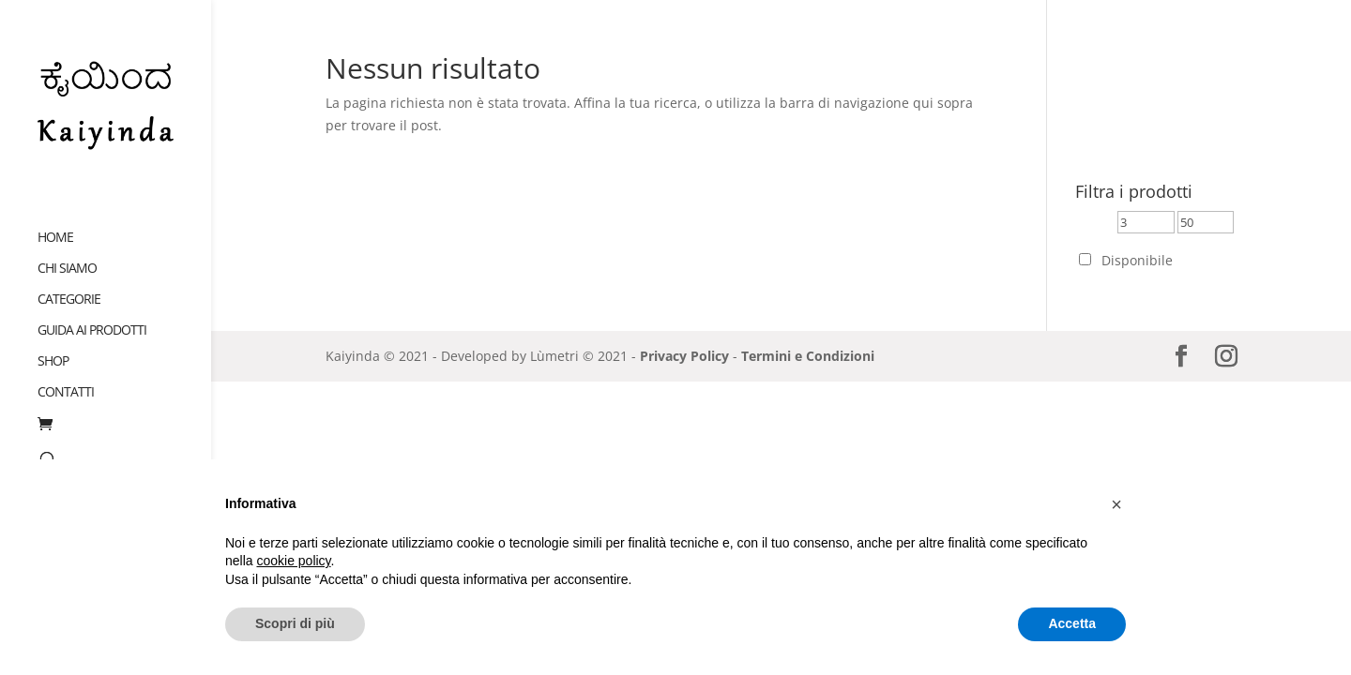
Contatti (66, 374)
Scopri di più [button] (295, 623)
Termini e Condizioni (807, 356)
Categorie (69, 281)
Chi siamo (67, 250)
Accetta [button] (1072, 623)
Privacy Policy (684, 356)
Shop (53, 343)
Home (55, 219)
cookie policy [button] (293, 560)
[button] (1116, 504)
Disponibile (1137, 260)
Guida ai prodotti (92, 312)
